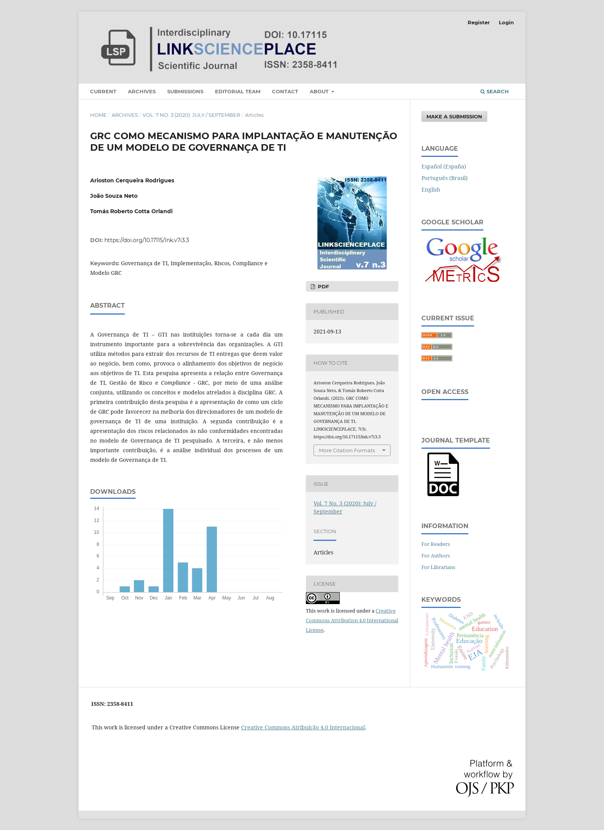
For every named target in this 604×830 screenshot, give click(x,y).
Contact (285, 91)
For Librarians (438, 567)
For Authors (435, 555)
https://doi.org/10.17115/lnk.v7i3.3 (146, 240)
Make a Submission (454, 116)
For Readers (435, 543)
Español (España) (443, 166)
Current (103, 91)
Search (494, 91)
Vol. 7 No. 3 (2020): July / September (191, 115)
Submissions (185, 91)
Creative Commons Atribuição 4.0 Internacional (303, 727)
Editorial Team (237, 91)
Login (506, 22)
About (320, 91)
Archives (142, 91)
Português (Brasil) (444, 178)
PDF (322, 286)
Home (98, 115)
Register (479, 22)
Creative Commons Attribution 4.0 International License (352, 620)
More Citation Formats (347, 450)
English (430, 189)
